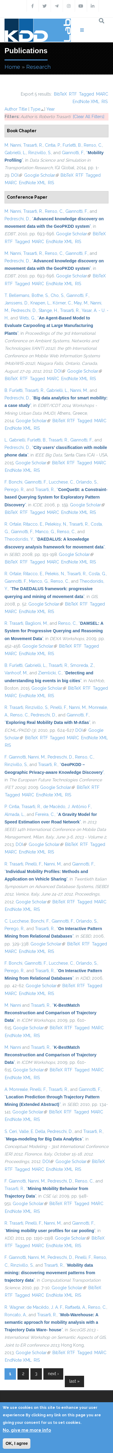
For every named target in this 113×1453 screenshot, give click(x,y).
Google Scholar (41, 175)
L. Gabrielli (15, 440)
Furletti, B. (72, 145)
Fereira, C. (45, 814)
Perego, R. (14, 489)
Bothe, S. (40, 295)
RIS (105, 101)
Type (35, 109)
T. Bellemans (17, 295)
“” (49, 325)
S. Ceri (11, 1131)
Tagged (86, 94)
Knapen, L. (40, 303)
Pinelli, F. (58, 707)
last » (74, 1381)
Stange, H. (48, 310)
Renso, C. (93, 145)
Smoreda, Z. (82, 665)
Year (50, 109)
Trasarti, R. (33, 145)
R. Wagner (14, 1307)
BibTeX (60, 94)
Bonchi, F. (40, 921)
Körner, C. (62, 303)
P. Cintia (12, 806)
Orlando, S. (86, 482)
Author (11, 109)
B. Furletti (14, 390)
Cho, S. (57, 295)
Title (23, 109)
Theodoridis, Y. (19, 539)
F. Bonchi (13, 482)
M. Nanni (13, 145)
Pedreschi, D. (17, 218)
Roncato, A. (16, 1314)
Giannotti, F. (73, 152)
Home (12, 67)
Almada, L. (15, 814)
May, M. (81, 303)
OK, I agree (16, 1443)
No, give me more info (27, 1430)
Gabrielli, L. (15, 152)
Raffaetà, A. (75, 1307)
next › (53, 1373)
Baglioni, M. (36, 623)
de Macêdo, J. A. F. (45, 1307)
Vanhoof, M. (16, 672)
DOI (16, 175)
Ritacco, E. (33, 524)
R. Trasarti (14, 623)
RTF (73, 94)
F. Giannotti (15, 757)
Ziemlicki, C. (50, 672)
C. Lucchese (17, 921)
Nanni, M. (79, 390)
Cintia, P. (53, 145)
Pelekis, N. (55, 573)
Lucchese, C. (61, 482)
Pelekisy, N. (56, 524)
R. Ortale (13, 524)
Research (38, 67)
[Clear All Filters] (88, 116)
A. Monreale (16, 1089)
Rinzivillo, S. (39, 152)
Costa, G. (97, 573)
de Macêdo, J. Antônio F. (67, 806)
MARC (102, 94)
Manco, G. (45, 531)
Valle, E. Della (32, 1131)
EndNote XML (86, 101)
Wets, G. (27, 318)
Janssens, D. (16, 303)
